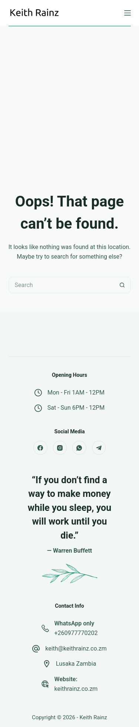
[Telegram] (99, 448)
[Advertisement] (69, 99)
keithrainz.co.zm (76, 688)
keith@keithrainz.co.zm (76, 648)
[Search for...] (61, 285)
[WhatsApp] (79, 448)
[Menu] (127, 13)
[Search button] (122, 285)
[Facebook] (40, 448)
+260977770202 (76, 632)
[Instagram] (60, 448)
